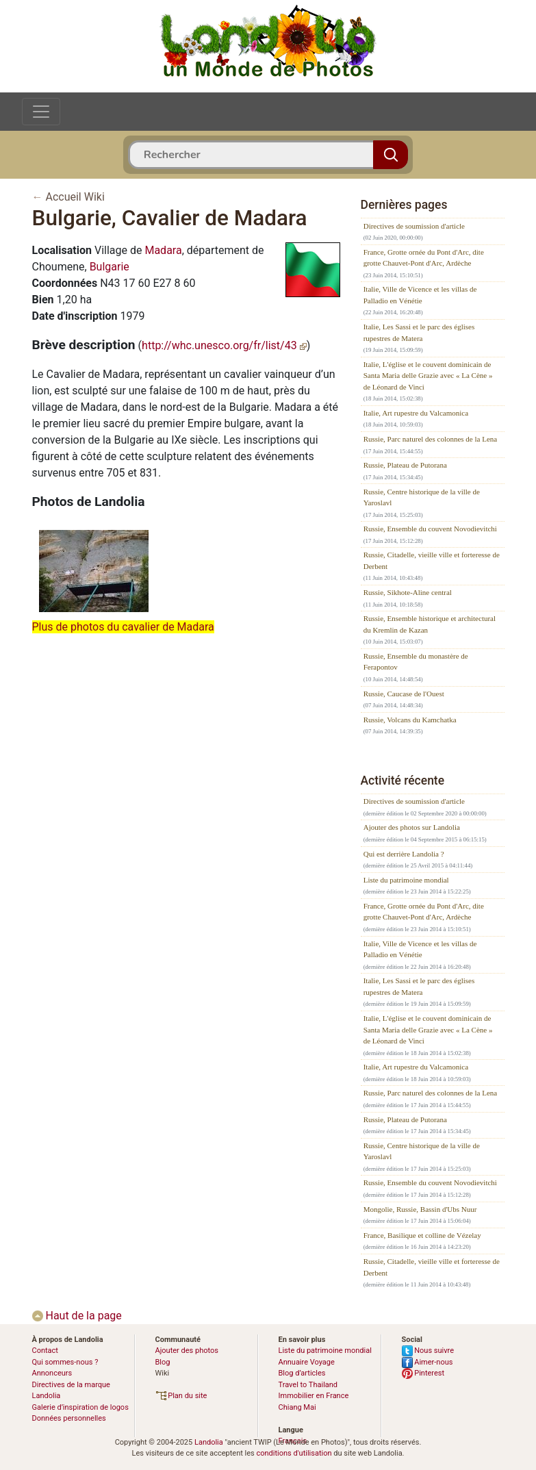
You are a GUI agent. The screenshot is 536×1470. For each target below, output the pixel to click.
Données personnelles (69, 1418)
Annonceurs (52, 1373)
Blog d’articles (302, 1373)
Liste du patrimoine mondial (406, 880)
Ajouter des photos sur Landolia (411, 827)
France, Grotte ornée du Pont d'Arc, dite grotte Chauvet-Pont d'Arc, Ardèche (423, 258)
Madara (162, 250)
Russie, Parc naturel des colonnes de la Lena (430, 439)
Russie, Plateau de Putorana (405, 465)
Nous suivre (428, 1350)
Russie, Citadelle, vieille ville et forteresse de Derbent (431, 560)
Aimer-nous (427, 1362)
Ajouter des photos (186, 1350)
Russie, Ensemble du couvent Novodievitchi (430, 528)
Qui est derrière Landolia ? (403, 854)
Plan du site (181, 1395)
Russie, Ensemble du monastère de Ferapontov (415, 662)
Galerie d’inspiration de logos (80, 1407)
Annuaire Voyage (307, 1362)
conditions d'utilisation (293, 1453)
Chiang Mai (297, 1407)
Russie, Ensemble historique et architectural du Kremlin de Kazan (429, 624)
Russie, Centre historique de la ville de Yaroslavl (421, 497)
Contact (45, 1350)
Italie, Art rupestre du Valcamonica (415, 413)
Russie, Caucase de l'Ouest (403, 693)
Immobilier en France (314, 1395)
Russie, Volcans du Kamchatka (410, 719)
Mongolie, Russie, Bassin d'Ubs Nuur (420, 1209)
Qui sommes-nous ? (65, 1362)
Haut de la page (77, 1315)
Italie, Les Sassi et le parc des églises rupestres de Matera (419, 332)
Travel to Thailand (308, 1384)
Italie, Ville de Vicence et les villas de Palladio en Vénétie (420, 295)
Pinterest (423, 1373)
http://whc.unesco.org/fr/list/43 (224, 345)
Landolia (208, 1442)
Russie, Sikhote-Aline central (407, 592)
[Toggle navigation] (41, 111)
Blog (162, 1362)
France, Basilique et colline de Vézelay (422, 1235)
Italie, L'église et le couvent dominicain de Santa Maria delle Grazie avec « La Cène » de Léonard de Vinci (428, 375)
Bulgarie (109, 266)
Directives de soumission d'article (414, 226)
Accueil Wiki (74, 196)
